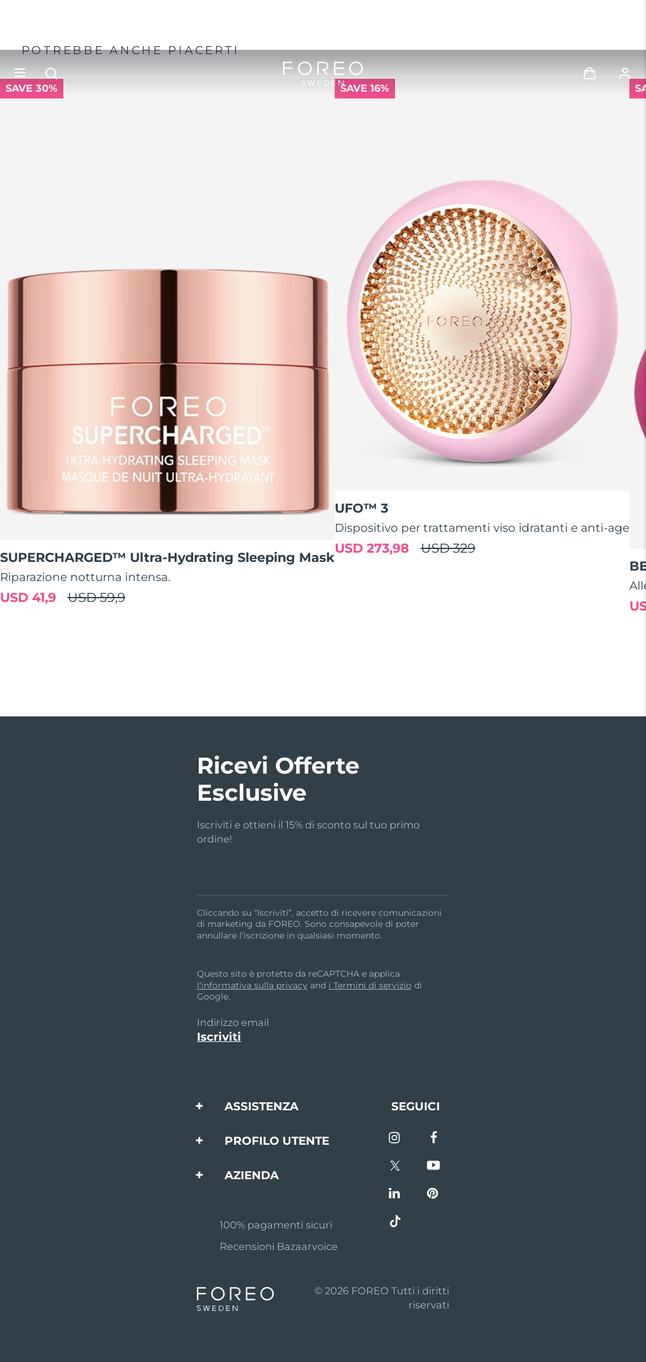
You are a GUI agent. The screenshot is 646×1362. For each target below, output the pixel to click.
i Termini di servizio (370, 985)
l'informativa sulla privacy (252, 985)
